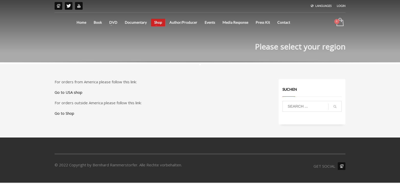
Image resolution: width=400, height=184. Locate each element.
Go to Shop (64, 113)
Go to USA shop (68, 92)
